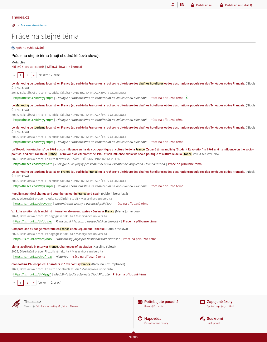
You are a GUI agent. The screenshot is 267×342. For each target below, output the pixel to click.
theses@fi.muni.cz (154, 306)
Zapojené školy (219, 301)
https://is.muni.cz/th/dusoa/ (32, 221)
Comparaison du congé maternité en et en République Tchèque (58, 229)
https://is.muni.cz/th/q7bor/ (32, 239)
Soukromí (215, 318)
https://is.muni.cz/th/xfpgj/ (32, 274)
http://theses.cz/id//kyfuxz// (32, 164)
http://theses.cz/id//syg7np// (33, 98)
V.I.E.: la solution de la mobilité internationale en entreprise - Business (62, 211)
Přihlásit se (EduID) (238, 5)
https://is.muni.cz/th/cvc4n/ (32, 204)
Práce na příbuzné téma (166, 98)
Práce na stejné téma (34, 25)
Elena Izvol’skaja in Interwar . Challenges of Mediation (51, 246)
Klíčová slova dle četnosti (64, 67)
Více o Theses (70, 306)
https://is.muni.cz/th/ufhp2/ (32, 257)
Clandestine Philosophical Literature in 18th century (51, 264)
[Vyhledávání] (173, 5)
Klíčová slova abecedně (27, 67)
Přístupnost (213, 323)
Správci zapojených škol (220, 306)
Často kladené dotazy (156, 323)
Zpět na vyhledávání (30, 48)
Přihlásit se (204, 5)
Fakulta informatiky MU (49, 306)
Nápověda (152, 318)
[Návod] (187, 98)
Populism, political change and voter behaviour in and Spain (55, 193)
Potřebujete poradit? (161, 301)
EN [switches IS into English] (182, 4)
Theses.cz (20, 17)
